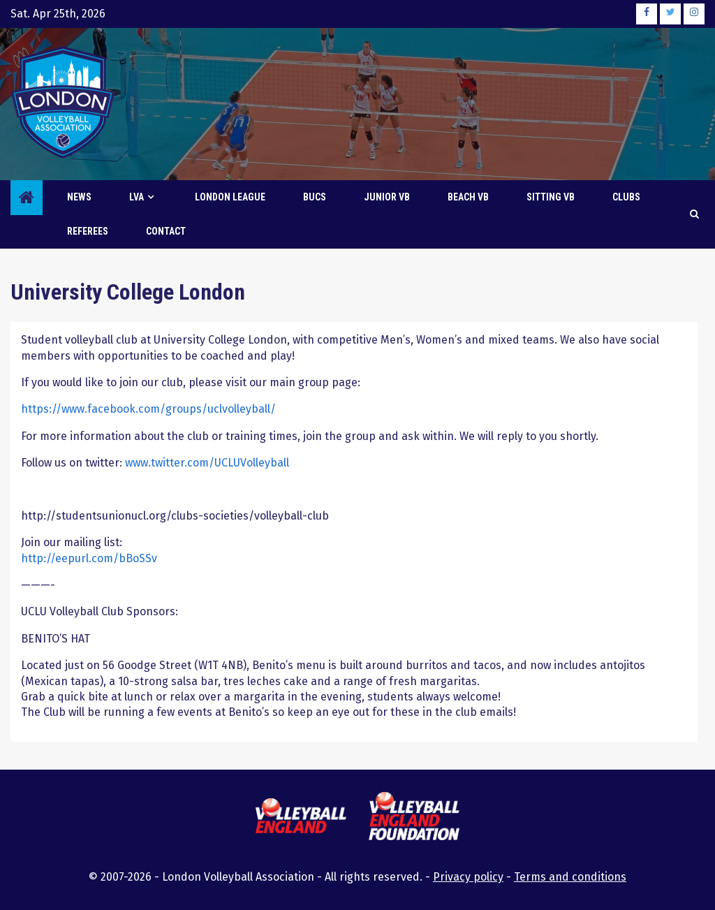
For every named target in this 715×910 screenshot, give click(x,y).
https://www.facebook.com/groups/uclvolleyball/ (148, 409)
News (79, 197)
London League (230, 197)
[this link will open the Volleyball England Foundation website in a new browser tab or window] (414, 818)
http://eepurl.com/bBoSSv (89, 558)
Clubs (626, 197)
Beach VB (468, 197)
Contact (166, 231)
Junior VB (387, 197)
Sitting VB (550, 197)
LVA (136, 197)
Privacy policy (468, 876)
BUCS (314, 197)
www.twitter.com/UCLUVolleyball (207, 462)
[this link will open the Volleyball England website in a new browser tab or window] (301, 817)
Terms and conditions (570, 876)
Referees (87, 231)
